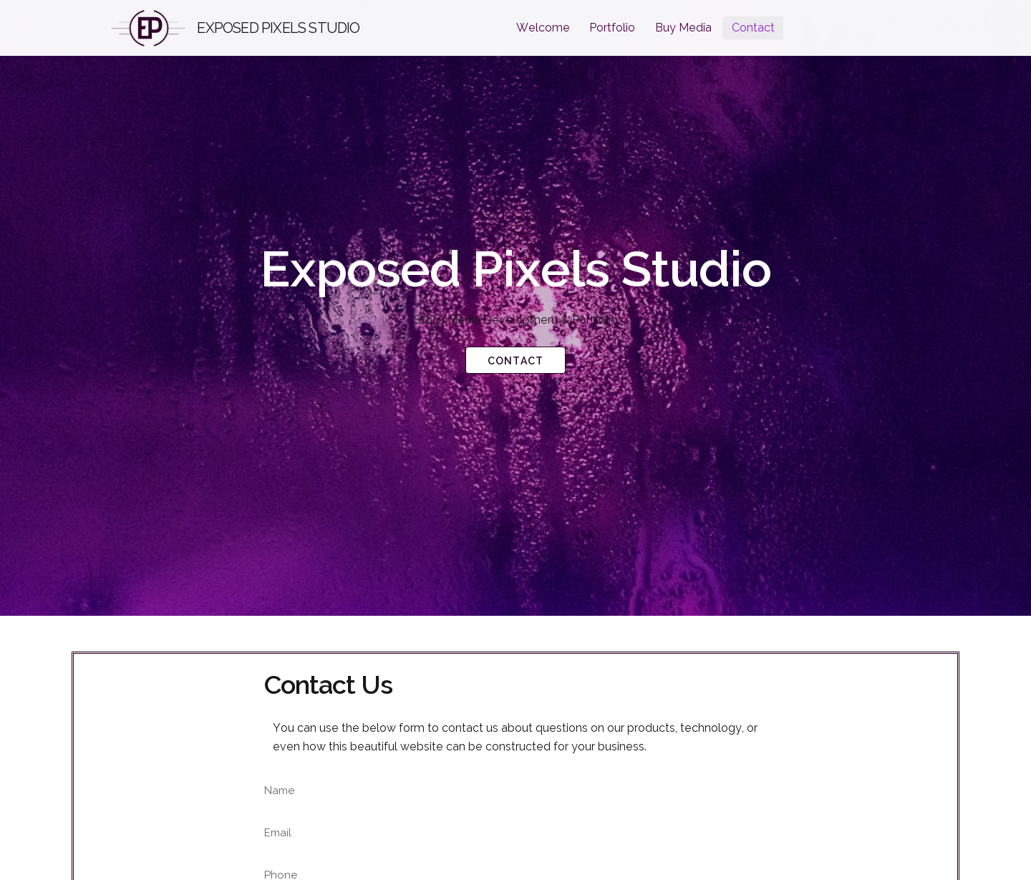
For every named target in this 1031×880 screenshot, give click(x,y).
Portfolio (612, 27)
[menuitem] (543, 27)
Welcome (543, 27)
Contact (753, 27)
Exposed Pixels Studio (278, 28)
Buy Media (683, 27)
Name (279, 790)
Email (277, 832)
